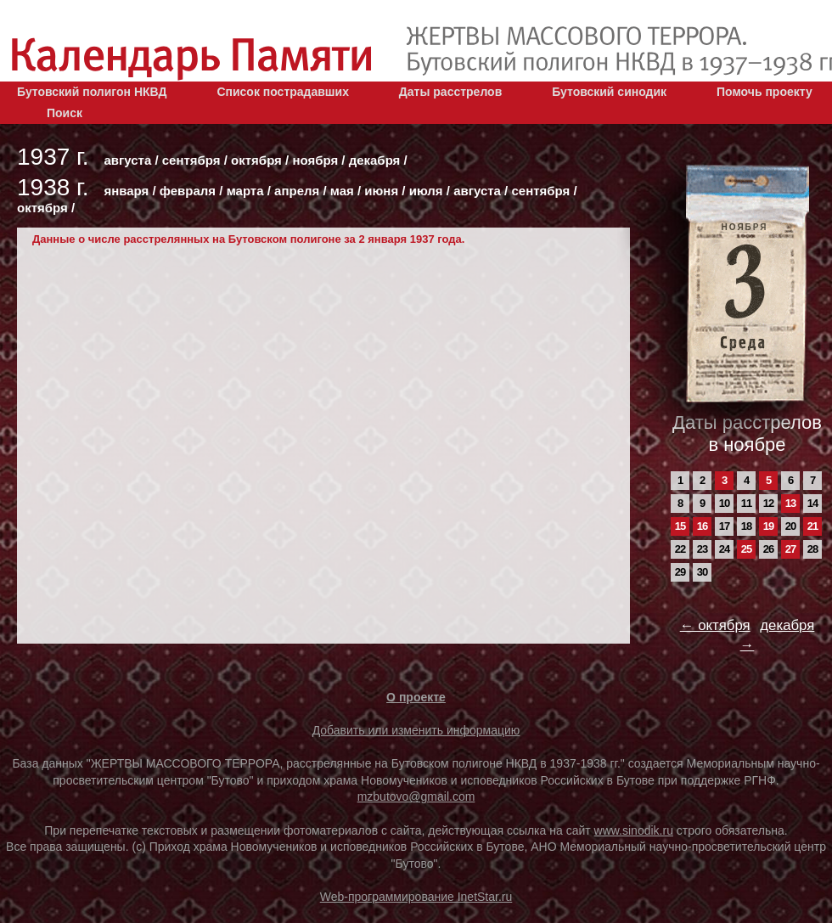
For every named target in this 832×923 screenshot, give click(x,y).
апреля (296, 190)
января (126, 190)
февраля (188, 190)
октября (256, 160)
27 (790, 549)
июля (426, 190)
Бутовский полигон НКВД (91, 91)
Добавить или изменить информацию (416, 730)
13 (790, 503)
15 (680, 526)
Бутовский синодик (609, 91)
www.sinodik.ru (633, 830)
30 (702, 572)
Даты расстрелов (450, 91)
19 (768, 526)
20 (790, 526)
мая (342, 190)
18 (746, 526)
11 (746, 503)
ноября (315, 160)
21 (812, 526)
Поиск (64, 113)
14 (812, 503)
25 (746, 549)
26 (768, 549)
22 (680, 549)
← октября (715, 625)
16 (702, 526)
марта (245, 190)
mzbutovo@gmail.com (416, 796)
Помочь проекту (764, 91)
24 (724, 549)
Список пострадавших (282, 91)
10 (724, 503)
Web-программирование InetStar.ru (416, 896)
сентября (191, 160)
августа (127, 160)
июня (381, 190)
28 (812, 549)
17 (724, 526)
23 (702, 549)
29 (680, 572)
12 (768, 503)
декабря (375, 160)
